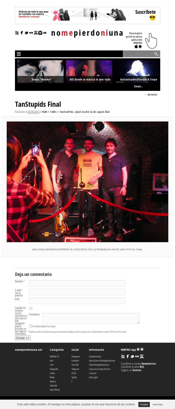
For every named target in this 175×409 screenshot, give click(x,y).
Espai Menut (55, 389)
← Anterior (150, 94)
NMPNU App (132, 349)
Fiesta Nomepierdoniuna (99, 364)
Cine (52, 364)
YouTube (75, 364)
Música (53, 381)
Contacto (92, 373)
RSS (142, 367)
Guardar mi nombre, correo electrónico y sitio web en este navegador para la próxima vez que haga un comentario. (21, 321)
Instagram (75, 356)
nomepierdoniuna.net (28, 349)
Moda (52, 377)
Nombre (20, 281)
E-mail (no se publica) (19, 293)
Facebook (75, 360)
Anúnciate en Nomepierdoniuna (102, 360)
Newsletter (149, 363)
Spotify (74, 377)
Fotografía (54, 369)
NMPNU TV (54, 356)
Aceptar (144, 404)
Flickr (73, 373)
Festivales (53, 385)
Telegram (75, 369)
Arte (51, 360)
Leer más (158, 404)
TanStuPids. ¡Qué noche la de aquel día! (84, 112)
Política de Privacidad (118, 331)
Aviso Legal (51, 326)
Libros (52, 373)
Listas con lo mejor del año (99, 369)
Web (17, 299)
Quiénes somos (95, 356)
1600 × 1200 (49, 112)
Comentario (34, 314)
